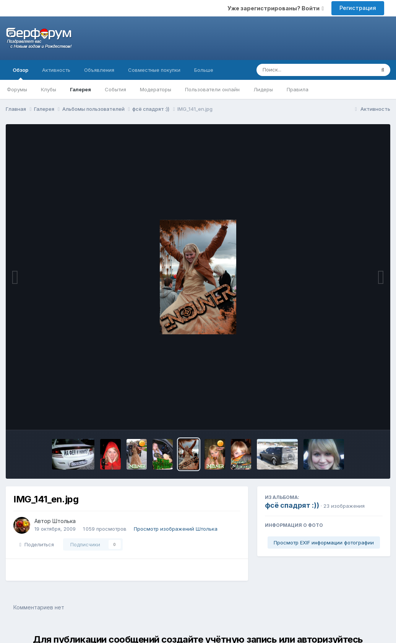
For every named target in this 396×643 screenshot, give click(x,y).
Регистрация (357, 8)
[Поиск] (301, 70)
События (115, 89)
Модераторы (155, 89)
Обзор (20, 73)
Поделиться (36, 544)
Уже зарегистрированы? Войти (275, 8)
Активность (56, 70)
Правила (297, 89)
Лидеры (263, 89)
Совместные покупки (154, 70)
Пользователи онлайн (212, 89)
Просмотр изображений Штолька (175, 529)
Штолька (64, 521)
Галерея (80, 89)
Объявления (99, 70)
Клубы (48, 89)
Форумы (17, 89)
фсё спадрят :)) (292, 505)
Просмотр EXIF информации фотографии (324, 542)
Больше (203, 70)
